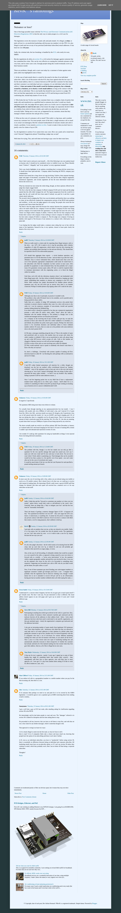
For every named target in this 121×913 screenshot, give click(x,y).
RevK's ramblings (34, 10)
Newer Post (18, 793)
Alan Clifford (23, 675)
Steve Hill (27, 610)
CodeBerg (84, 70)
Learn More (101, 5)
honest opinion (85, 114)
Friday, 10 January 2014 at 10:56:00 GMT (38, 398)
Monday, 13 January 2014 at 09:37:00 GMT (44, 610)
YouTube (83, 68)
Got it (111, 5)
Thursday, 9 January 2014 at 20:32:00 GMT (36, 156)
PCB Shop (84, 66)
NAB (20, 156)
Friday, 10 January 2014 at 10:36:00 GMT (40, 293)
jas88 (26, 240)
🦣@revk (83, 73)
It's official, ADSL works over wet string (37, 873)
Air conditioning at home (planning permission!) (39, 884)
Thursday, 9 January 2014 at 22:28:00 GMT (41, 240)
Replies (23, 236)
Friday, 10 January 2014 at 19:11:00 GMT (40, 362)
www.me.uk (84, 143)
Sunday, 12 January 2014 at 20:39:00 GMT (44, 526)
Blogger (94, 903)
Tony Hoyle (28, 652)
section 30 (38, 59)
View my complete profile (88, 75)
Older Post (70, 793)
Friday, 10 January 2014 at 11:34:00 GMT (40, 447)
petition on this (41, 125)
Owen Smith (23, 590)
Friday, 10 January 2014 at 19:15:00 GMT (40, 590)
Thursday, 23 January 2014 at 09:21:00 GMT (40, 706)
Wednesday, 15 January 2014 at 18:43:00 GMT (46, 652)
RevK (26, 526)
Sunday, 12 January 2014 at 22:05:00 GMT (41, 542)
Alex (20, 690)
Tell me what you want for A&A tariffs (27, 866)
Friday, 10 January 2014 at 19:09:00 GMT (38, 476)
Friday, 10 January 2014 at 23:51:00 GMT (40, 675)
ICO (54, 52)
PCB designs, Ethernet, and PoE (26, 803)
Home (44, 793)
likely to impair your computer (101, 140)
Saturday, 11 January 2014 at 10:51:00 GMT (36, 690)
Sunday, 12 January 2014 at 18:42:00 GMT (41, 498)
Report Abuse (100, 162)
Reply (21, 232)
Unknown (22, 398)
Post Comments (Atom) (29, 797)
